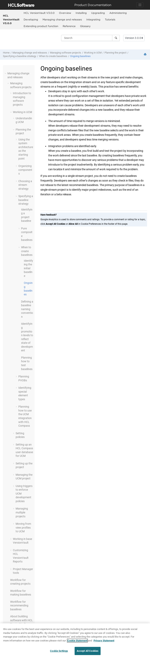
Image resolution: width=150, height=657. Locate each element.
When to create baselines (53, 56)
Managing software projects (65, 52)
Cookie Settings (59, 651)
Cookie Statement (77, 640)
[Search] (116, 38)
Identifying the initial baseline (28, 268)
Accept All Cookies (87, 651)
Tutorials (110, 19)
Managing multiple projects (22, 512)
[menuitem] (39, 13)
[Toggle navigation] (139, 4)
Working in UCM (93, 52)
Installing (81, 12)
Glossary (85, 26)
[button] (5, 73)
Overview (65, 12)
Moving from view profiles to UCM (23, 527)
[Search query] (90, 38)
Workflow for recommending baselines (19, 605)
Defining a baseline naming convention (27, 309)
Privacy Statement (104, 640)
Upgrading (98, 12)
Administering (118, 12)
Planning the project (115, 52)
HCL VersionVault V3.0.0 (11, 19)
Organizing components (25, 169)
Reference (69, 26)
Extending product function (41, 26)
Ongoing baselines (80, 56)
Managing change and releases (62, 19)
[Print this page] (145, 54)
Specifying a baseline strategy (19, 56)
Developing (31, 19)
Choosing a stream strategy (25, 185)
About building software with (21, 620)
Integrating (93, 19)
